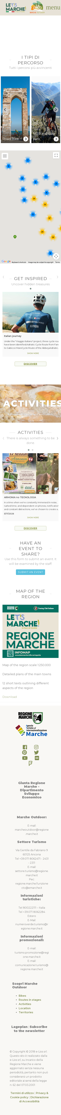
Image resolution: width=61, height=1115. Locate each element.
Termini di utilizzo (22, 1093)
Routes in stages (30, 999)
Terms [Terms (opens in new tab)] (57, 267)
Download (9, 696)
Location (25, 1008)
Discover (30, 369)
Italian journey (12, 341)
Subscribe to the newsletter (30, 1029)
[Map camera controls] (56, 261)
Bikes (22, 995)
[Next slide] (55, 109)
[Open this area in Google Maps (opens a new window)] (6, 266)
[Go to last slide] (5, 109)
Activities (25, 1004)
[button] (15, 241)
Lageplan (19, 1027)
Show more (33, 358)
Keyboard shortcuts (19, 267)
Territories (26, 1012)
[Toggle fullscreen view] (56, 160)
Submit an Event (30, 572)
